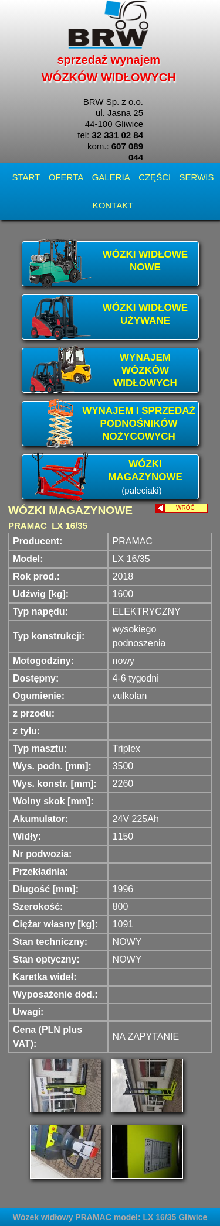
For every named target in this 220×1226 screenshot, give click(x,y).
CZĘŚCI (154, 177)
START (26, 177)
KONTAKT (113, 205)
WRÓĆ (192, 508)
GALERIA (111, 177)
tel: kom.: (110, 146)
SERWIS (197, 177)
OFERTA (66, 177)
